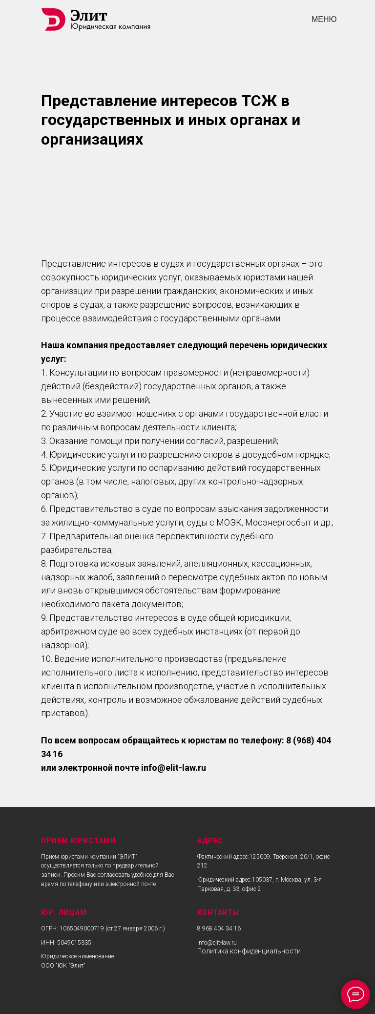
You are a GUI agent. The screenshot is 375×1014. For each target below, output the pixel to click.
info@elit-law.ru (217, 942)
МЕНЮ (324, 19)
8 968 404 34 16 (219, 928)
